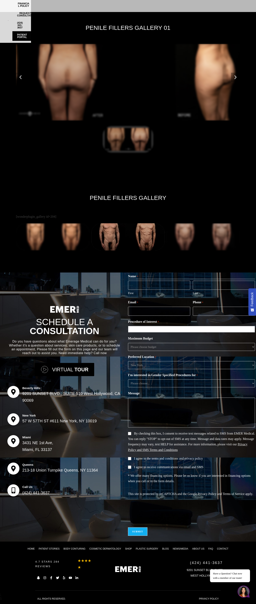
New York (29, 415)
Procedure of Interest (143, 322)
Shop (128, 548)
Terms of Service (233, 494)
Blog (165, 548)
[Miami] (13, 441)
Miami (26, 437)
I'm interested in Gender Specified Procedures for (163, 375)
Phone (198, 302)
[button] (20, 77)
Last (195, 293)
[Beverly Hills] (13, 392)
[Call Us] (13, 490)
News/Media (180, 548)
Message (134, 393)
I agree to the (168, 458)
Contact (222, 548)
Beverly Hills (31, 388)
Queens (27, 464)
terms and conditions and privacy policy (177, 458)
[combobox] (192, 329)
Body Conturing (74, 548)
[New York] (13, 419)
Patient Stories (49, 548)
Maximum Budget (140, 338)
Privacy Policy (207, 494)
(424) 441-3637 (36, 493)
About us (198, 548)
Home (31, 548)
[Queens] (13, 469)
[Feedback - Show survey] (252, 302)
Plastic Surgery (147, 548)
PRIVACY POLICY (209, 598)
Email (133, 302)
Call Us (27, 487)
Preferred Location (142, 357)
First (131, 293)
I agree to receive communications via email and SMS (168, 467)
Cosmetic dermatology (105, 548)
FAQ (210, 548)
